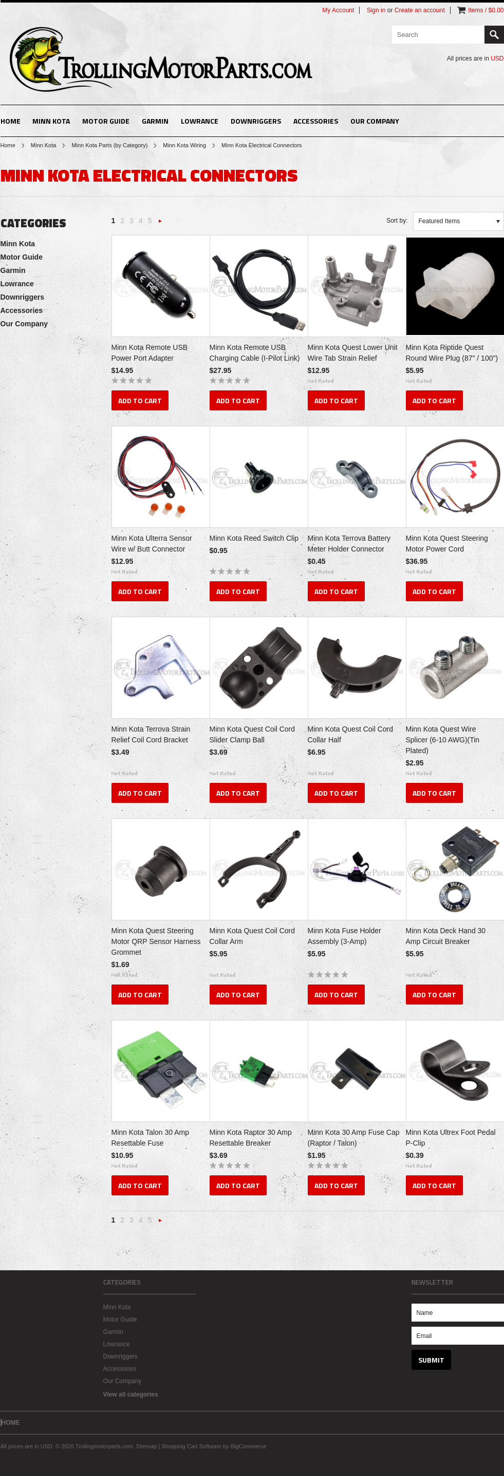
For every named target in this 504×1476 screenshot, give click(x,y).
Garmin (155, 120)
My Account (338, 10)
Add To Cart (140, 400)
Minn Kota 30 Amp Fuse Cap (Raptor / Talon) (354, 1137)
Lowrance (199, 120)
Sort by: (396, 220)
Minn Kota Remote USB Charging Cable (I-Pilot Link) (255, 352)
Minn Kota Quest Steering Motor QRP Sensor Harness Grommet (156, 941)
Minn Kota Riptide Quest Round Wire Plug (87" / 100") (452, 352)
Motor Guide (105, 120)
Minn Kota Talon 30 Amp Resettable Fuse (150, 1137)
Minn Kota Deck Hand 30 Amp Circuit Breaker (446, 936)
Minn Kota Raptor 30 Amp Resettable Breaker (251, 1137)
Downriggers (256, 120)
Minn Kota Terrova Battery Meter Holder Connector (349, 543)
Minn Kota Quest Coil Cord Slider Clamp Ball (252, 734)
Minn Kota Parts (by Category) (109, 145)
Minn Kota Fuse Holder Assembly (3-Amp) (344, 936)
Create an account (420, 10)
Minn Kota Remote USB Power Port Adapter (149, 352)
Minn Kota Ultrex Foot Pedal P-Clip (451, 1137)
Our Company (374, 120)
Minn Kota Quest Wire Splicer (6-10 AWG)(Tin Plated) (443, 740)
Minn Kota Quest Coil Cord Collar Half (351, 734)
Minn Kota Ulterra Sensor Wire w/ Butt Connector (151, 543)
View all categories (130, 1394)
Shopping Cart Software (191, 1446)
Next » (160, 224)
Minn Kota (51, 120)
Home (8, 145)
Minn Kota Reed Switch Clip (254, 538)
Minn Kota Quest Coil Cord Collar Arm (252, 936)
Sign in (376, 10)
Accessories (315, 120)
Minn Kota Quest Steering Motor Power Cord (447, 543)
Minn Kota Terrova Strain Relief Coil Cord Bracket (151, 734)
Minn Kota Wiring (184, 145)
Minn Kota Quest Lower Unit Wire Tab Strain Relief (353, 352)
